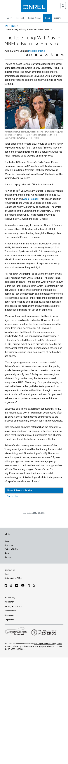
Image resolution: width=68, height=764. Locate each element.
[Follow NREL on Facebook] (6, 585)
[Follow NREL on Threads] (34, 585)
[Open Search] (63, 5)
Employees (9, 620)
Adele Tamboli (30, 198)
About (9, 18)
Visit (7, 574)
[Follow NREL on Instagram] (11, 585)
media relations (36, 50)
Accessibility (10, 597)
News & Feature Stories (19, 490)
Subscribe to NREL (13, 578)
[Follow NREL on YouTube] (23, 585)
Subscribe (12, 496)
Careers (57, 18)
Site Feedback (10, 611)
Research (20, 18)
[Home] (7, 26)
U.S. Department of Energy (45, 644)
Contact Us (10, 570)
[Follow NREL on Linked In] (17, 585)
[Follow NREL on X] (29, 585)
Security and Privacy (13, 606)
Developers (9, 615)
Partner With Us (34, 18)
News (47, 18)
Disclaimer (9, 602)
